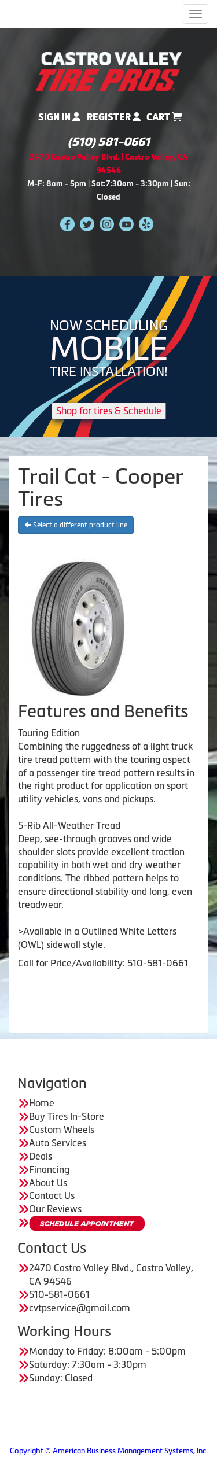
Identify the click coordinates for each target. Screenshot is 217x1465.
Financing (49, 1169)
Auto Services (57, 1143)
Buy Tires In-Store (66, 1116)
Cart (164, 117)
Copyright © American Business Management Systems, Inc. (109, 1450)
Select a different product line (75, 525)
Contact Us (52, 1195)
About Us (48, 1183)
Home (41, 1103)
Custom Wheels (61, 1129)
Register (114, 117)
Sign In (59, 117)
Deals (40, 1156)
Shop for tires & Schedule (108, 410)
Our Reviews (55, 1209)
